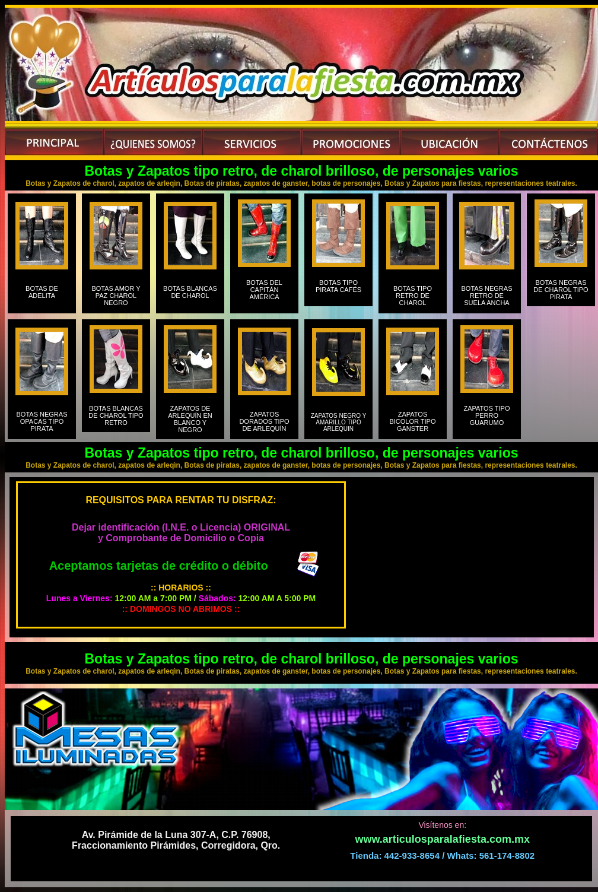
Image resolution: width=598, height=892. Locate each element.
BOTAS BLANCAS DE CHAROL (190, 292)
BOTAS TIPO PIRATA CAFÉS (338, 289)
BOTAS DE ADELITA (42, 295)
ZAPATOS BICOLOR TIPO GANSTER (412, 421)
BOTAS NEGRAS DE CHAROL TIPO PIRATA (560, 289)
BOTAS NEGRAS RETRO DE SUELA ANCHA (487, 295)
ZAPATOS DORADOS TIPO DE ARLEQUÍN (264, 421)
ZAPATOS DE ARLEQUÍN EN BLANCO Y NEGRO (190, 419)
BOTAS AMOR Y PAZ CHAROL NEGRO (115, 295)
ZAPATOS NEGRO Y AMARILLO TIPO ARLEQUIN (339, 422)
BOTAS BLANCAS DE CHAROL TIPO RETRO (115, 415)
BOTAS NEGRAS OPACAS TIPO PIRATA (42, 421)
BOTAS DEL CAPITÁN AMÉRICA (264, 293)
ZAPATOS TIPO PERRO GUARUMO (486, 419)
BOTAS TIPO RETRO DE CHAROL (412, 295)
